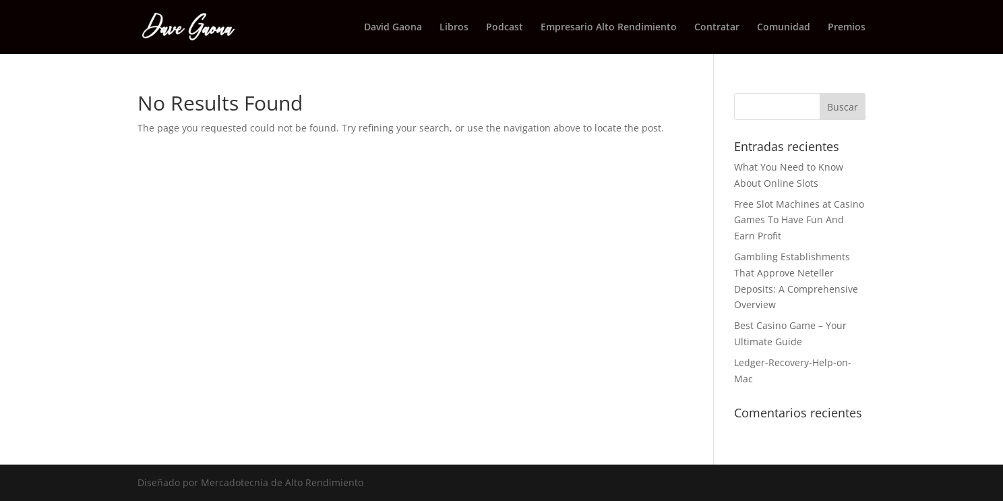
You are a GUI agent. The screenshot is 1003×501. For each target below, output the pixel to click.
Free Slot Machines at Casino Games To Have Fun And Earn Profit (799, 220)
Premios (846, 27)
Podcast (504, 27)
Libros (453, 27)
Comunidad (783, 27)
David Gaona (393, 27)
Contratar (716, 27)
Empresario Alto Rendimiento (609, 27)
